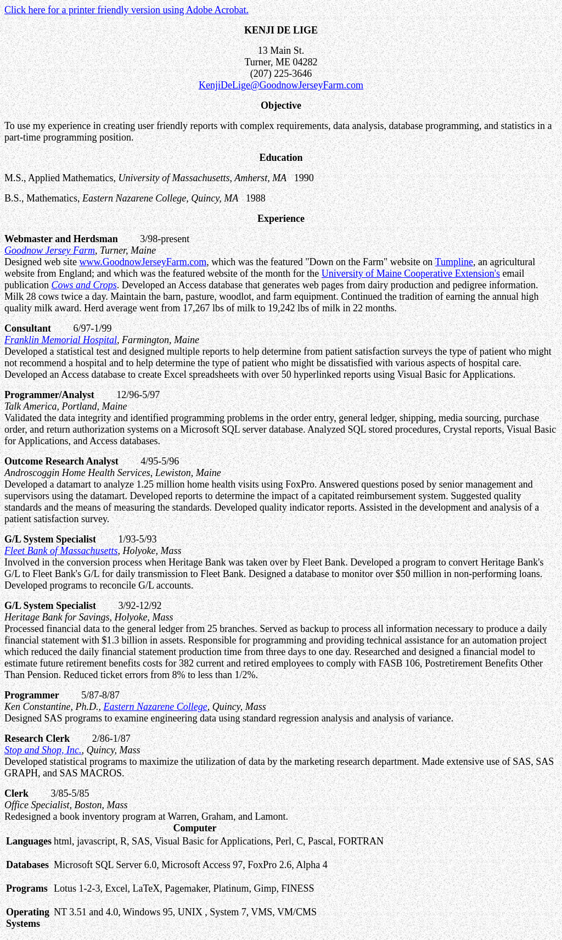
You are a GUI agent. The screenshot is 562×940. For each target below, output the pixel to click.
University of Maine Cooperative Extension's (411, 273)
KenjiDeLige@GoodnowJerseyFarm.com (281, 85)
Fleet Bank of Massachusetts (60, 550)
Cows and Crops (83, 284)
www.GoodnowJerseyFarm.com (142, 261)
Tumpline (454, 261)
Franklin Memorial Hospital (60, 339)
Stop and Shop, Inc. (42, 750)
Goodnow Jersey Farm (49, 250)
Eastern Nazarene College (155, 706)
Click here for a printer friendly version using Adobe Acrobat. (126, 9)
